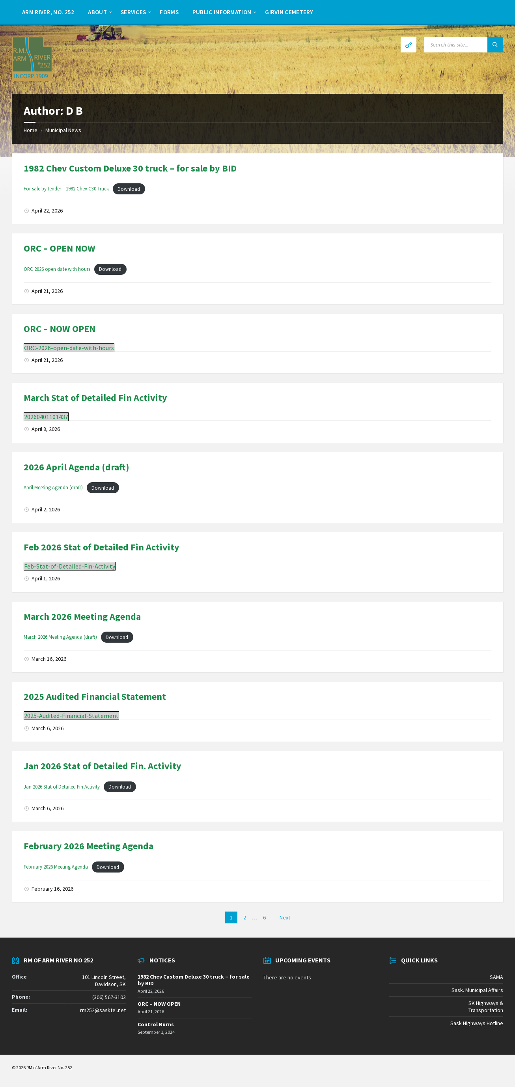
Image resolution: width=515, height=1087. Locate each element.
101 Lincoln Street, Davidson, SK (104, 980)
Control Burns (156, 1024)
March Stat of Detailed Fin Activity (95, 398)
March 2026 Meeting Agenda (82, 616)
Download (129, 189)
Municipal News (63, 130)
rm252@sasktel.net (103, 1010)
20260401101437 (46, 417)
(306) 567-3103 (109, 997)
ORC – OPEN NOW (59, 248)
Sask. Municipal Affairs (477, 990)
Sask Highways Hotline (476, 1023)
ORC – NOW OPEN (59, 329)
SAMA (496, 977)
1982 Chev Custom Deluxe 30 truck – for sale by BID (130, 168)
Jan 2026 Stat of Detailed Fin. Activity (102, 766)
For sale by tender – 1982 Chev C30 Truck (66, 189)
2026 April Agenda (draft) (76, 467)
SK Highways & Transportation (485, 1006)
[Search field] (463, 44)
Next (285, 917)
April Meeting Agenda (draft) (53, 488)
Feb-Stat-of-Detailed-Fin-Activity (69, 566)
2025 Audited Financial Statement (95, 696)
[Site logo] (32, 78)
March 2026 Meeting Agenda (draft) (60, 637)
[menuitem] (48, 12)
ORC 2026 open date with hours (57, 269)
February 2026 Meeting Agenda (88, 846)
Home (30, 130)
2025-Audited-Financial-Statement (71, 716)
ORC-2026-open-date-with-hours (69, 348)
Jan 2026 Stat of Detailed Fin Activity (62, 786)
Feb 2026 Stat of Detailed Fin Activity (101, 547)
